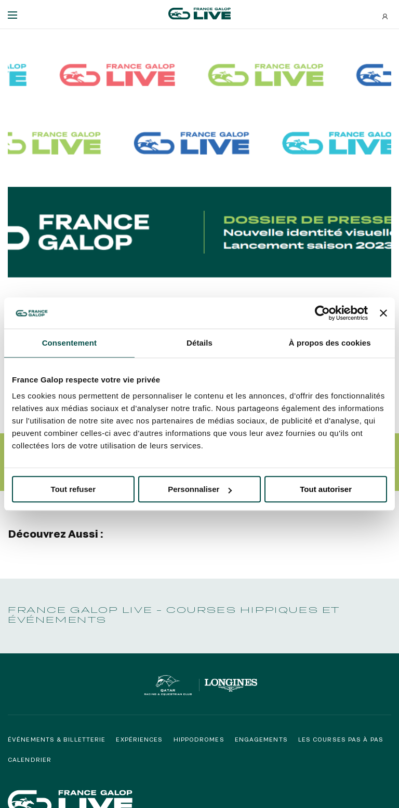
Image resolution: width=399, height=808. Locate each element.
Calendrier (29, 759)
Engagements (261, 738)
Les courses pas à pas (340, 738)
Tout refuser (73, 489)
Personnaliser (200, 489)
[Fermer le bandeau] (383, 313)
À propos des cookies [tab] (330, 342)
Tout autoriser (326, 489)
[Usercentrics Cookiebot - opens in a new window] (322, 313)
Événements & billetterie (56, 738)
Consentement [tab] (69, 342)
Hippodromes (199, 738)
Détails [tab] (199, 342)
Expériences (139, 738)
